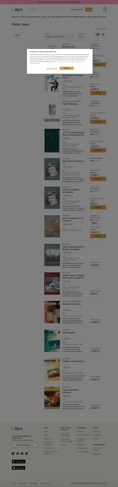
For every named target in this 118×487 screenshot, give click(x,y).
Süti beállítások (51, 68)
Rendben (66, 68)
